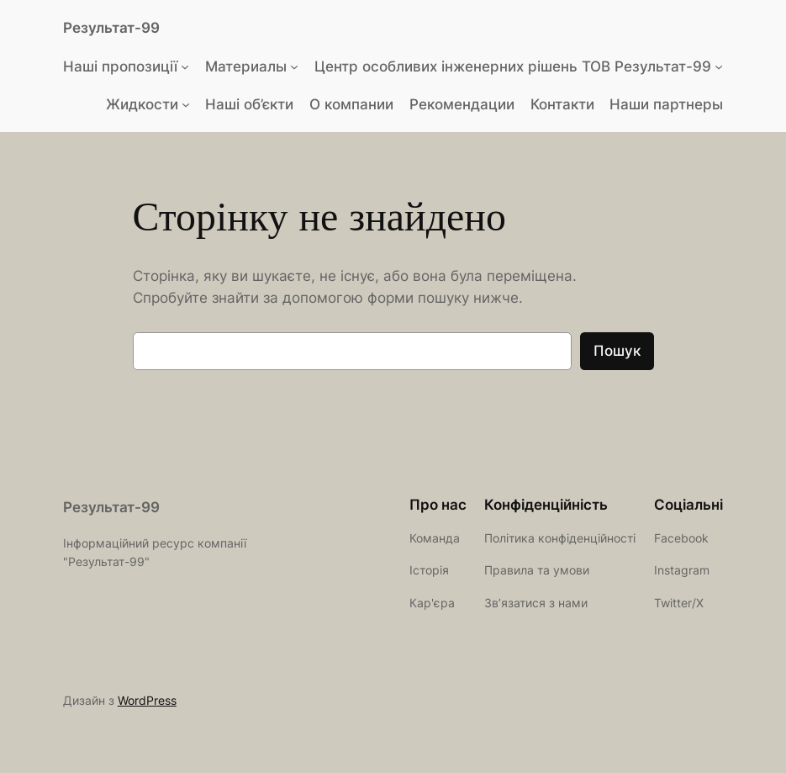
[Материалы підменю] (294, 66)
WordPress (147, 700)
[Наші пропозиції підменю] (185, 66)
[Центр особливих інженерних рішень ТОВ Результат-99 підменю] (719, 66)
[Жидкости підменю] (186, 104)
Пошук (617, 350)
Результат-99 (111, 27)
